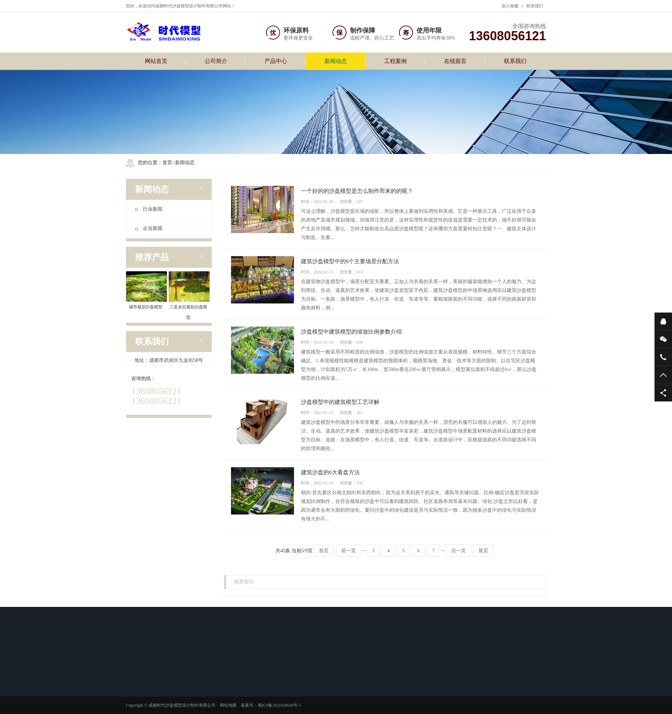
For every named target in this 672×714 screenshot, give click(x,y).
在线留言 (455, 61)
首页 (167, 162)
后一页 (458, 550)
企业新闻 (148, 228)
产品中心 (276, 61)
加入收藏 (510, 6)
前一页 (348, 550)
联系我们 (534, 6)
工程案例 (395, 61)
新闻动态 (335, 61)
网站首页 (156, 61)
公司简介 (216, 61)
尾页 (483, 550)
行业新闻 (148, 209)
